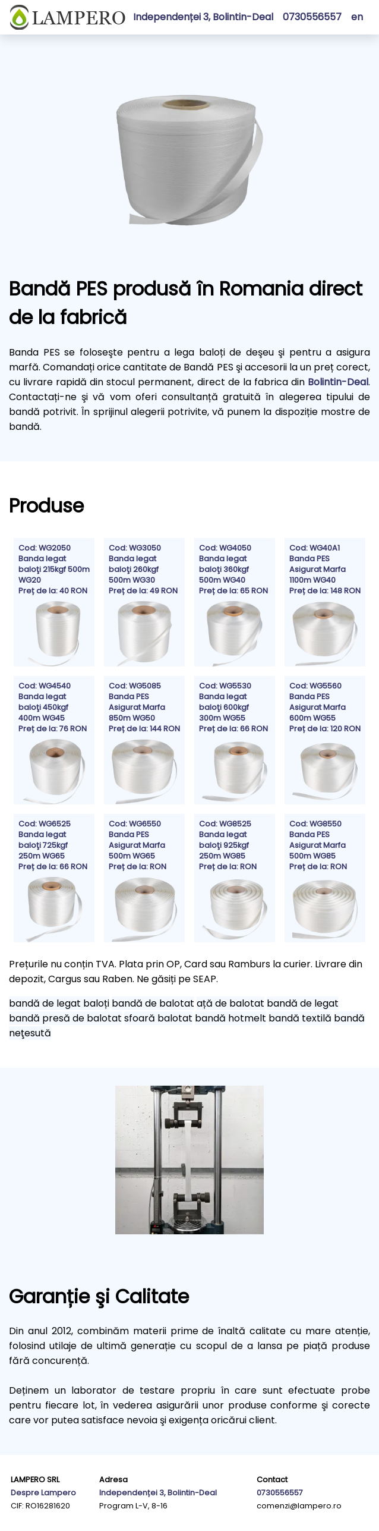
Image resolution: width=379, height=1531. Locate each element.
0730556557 (280, 1493)
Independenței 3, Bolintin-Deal (203, 17)
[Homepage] (68, 17)
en (357, 17)
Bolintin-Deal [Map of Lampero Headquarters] (338, 382)
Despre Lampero (43, 1493)
